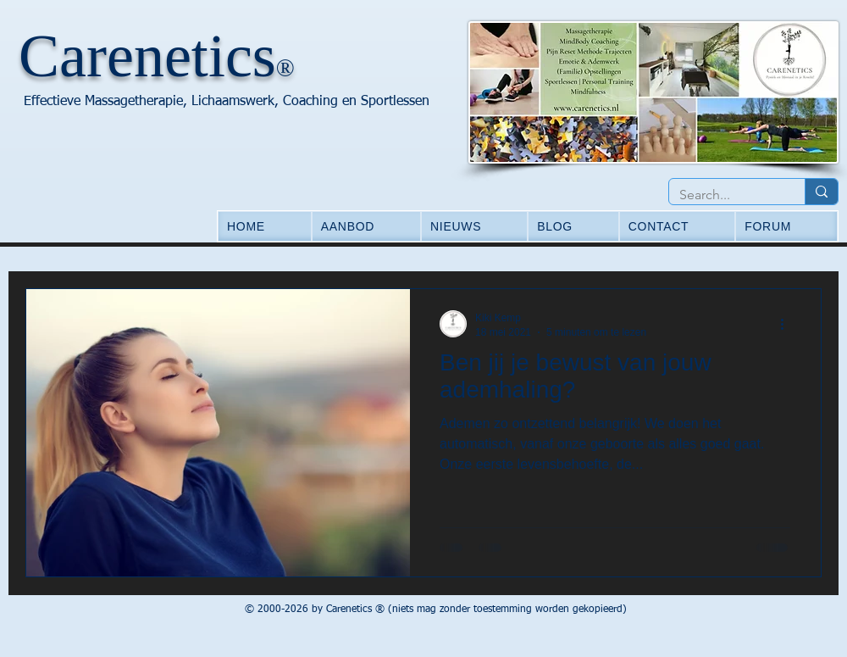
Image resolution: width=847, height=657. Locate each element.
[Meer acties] (788, 324)
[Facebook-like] (104, 612)
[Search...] (724, 195)
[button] (366, 226)
